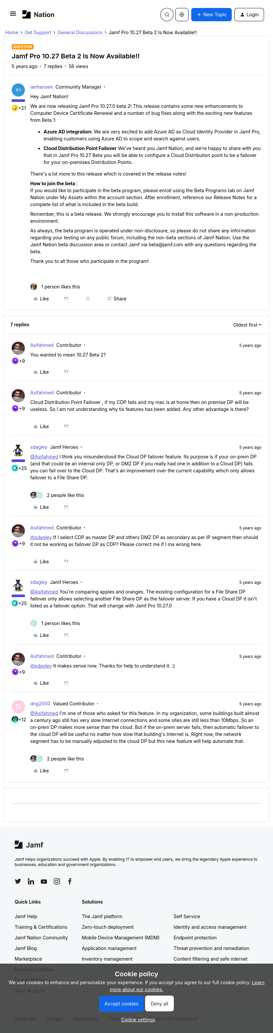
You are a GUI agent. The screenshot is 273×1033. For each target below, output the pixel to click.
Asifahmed (42, 345)
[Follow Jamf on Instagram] (57, 881)
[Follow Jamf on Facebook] (70, 881)
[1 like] (55, 286)
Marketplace (28, 959)
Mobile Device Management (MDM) (121, 937)
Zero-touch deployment (108, 927)
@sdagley (41, 537)
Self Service (187, 916)
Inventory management (107, 959)
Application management (109, 948)
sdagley (39, 447)
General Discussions (80, 32)
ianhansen (41, 87)
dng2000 (40, 703)
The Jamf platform (102, 916)
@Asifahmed (44, 456)
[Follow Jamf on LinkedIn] (31, 881)
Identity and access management (210, 927)
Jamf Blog (26, 948)
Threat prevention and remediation (211, 948)
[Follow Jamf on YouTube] (44, 881)
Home (11, 32)
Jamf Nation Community (41, 937)
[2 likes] (57, 495)
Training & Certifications (41, 927)
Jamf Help (26, 916)
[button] (13, 16)
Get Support (38, 32)
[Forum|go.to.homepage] (38, 14)
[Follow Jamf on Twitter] (18, 881)
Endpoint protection (195, 937)
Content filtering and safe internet (210, 959)
